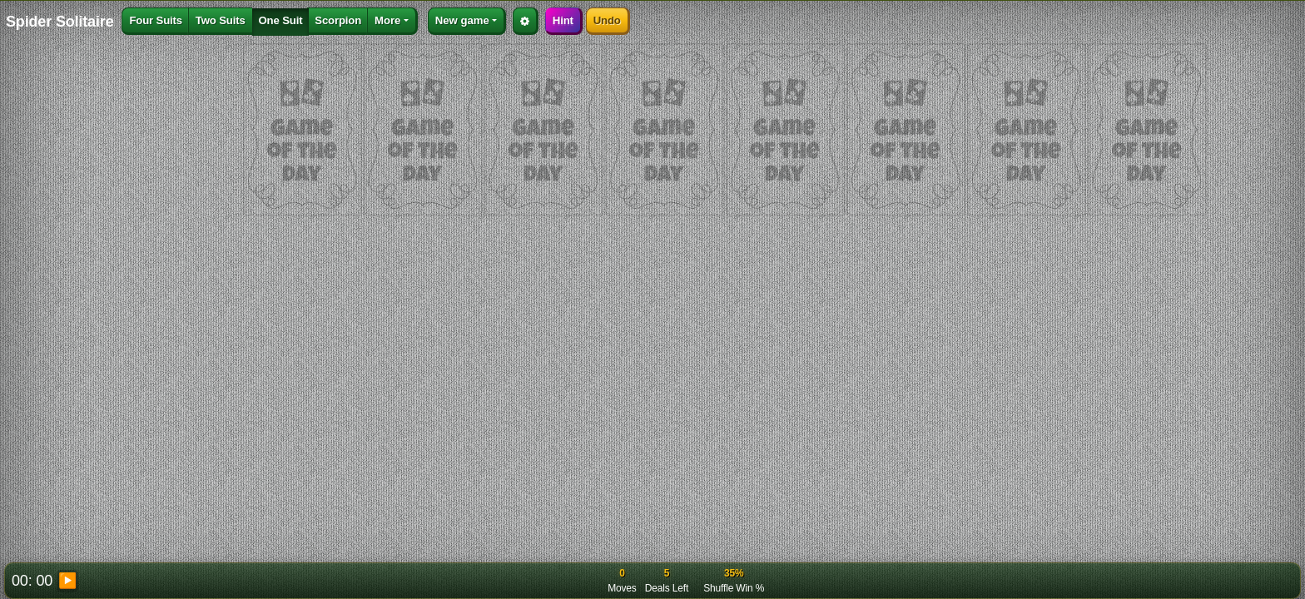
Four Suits (155, 20)
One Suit (280, 20)
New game (462, 20)
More (388, 20)
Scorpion (338, 20)
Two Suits (221, 20)
